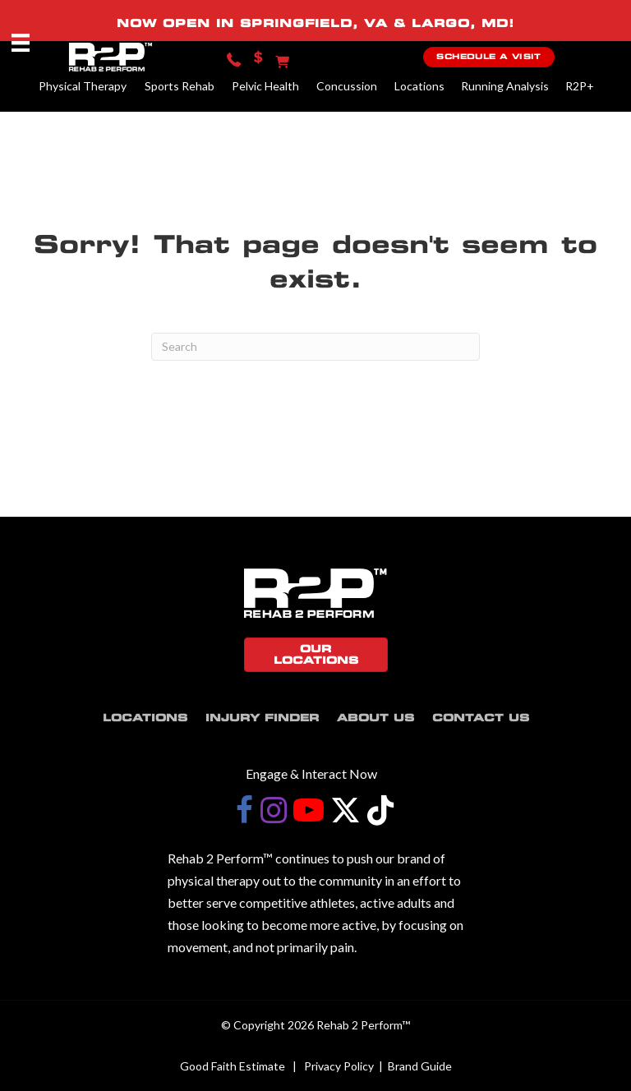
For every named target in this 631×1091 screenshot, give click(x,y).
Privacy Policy (339, 1066)
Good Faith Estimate (232, 1066)
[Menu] (20, 42)
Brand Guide (420, 1066)
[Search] (315, 347)
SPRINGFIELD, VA (314, 23)
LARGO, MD (460, 23)
